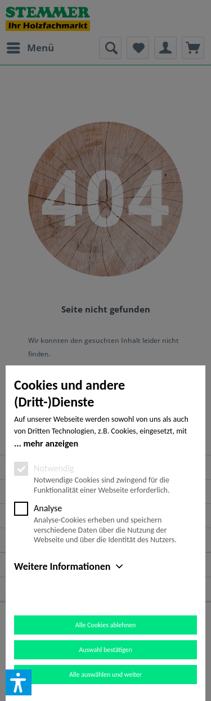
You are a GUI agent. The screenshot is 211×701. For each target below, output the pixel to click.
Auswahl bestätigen (105, 650)
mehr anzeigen (50, 443)
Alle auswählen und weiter (105, 674)
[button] (19, 682)
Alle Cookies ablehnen (105, 625)
